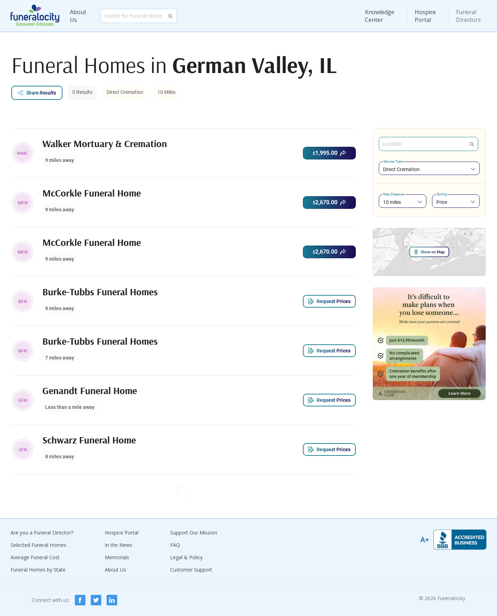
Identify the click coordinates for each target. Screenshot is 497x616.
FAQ (175, 545)
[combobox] (429, 169)
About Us (78, 16)
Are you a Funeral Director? (42, 532)
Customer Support (191, 569)
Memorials (117, 557)
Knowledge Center (379, 16)
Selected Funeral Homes (38, 545)
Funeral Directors (468, 16)
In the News (118, 545)
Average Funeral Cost (35, 557)
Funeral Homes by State (38, 569)
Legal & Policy (186, 557)
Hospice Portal (425, 16)
